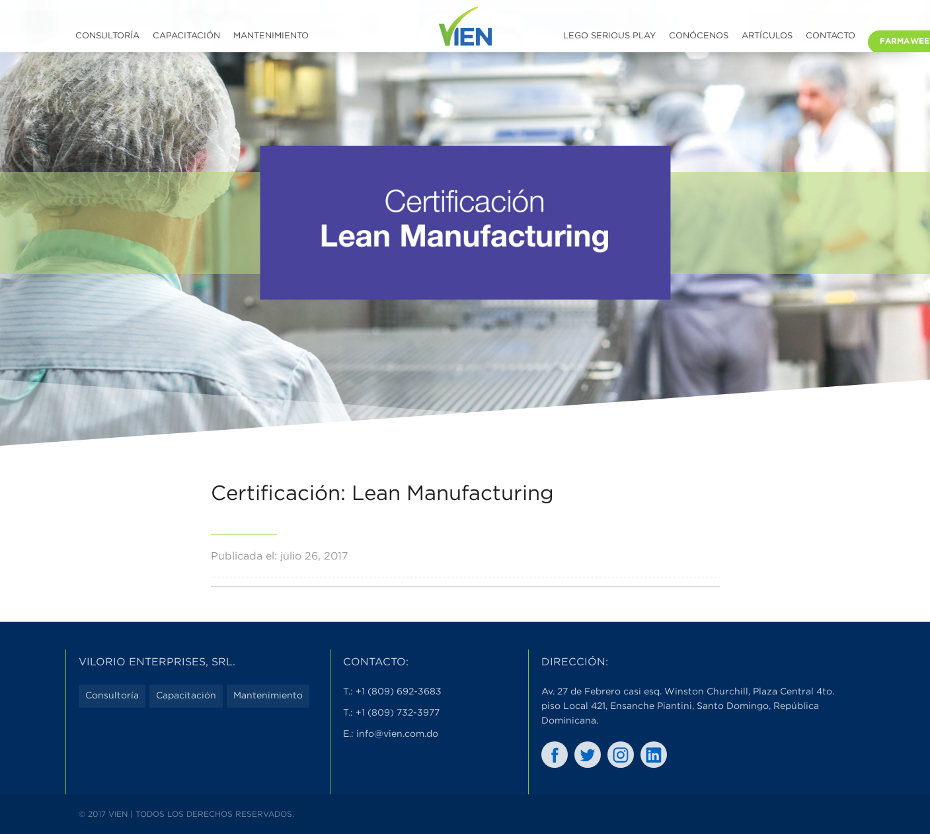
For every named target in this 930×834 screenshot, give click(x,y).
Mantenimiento (271, 36)
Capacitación (186, 36)
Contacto (830, 36)
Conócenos (698, 36)
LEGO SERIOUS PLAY (609, 36)
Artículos (767, 36)
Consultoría (107, 36)
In (653, 754)
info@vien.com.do (397, 734)
